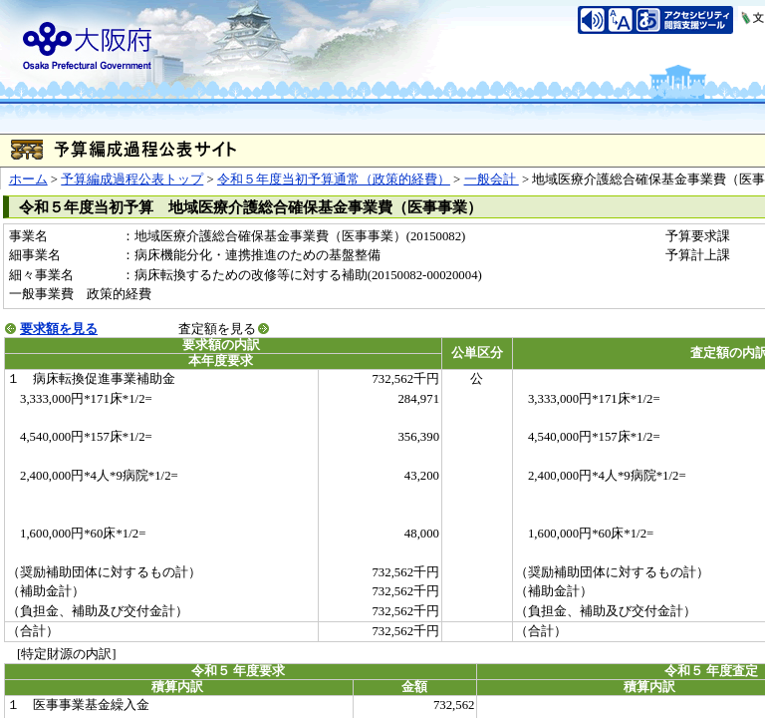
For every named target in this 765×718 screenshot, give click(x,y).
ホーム (28, 179)
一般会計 (491, 179)
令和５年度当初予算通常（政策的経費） (333, 179)
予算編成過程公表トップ (132, 179)
